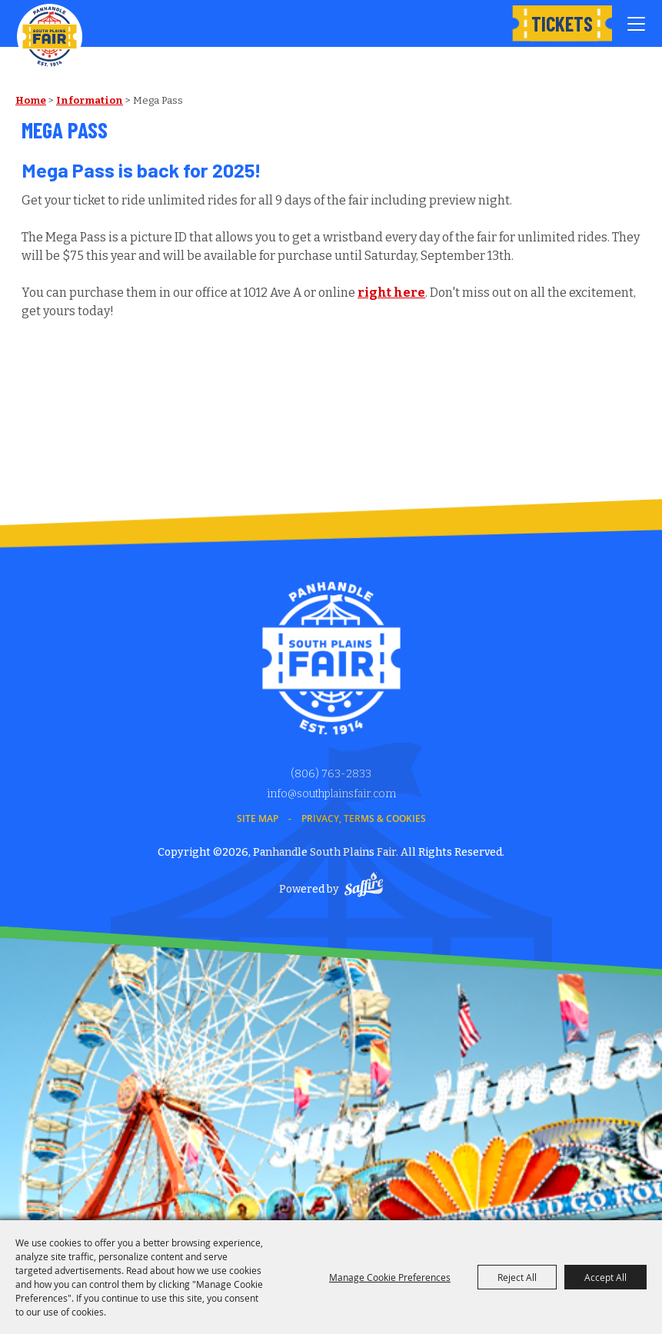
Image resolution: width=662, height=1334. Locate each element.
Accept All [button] (605, 1277)
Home (30, 100)
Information (89, 100)
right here (391, 292)
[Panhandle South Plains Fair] (49, 36)
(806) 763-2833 (331, 773)
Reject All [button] (517, 1277)
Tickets (562, 23)
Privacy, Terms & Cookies (363, 818)
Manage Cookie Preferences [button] (390, 1277)
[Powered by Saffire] (363, 887)
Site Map (257, 818)
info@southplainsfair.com (331, 793)
